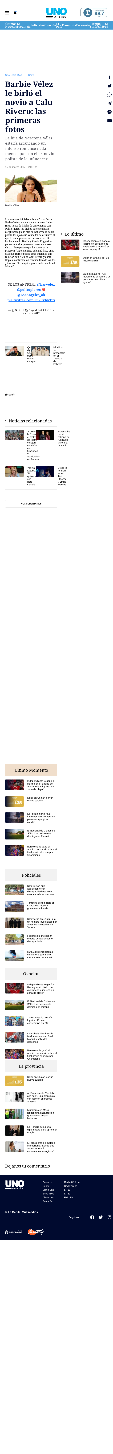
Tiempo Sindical (96, 25)
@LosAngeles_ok (31, 295)
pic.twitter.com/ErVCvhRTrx (31, 300)
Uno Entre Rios (13, 75)
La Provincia (24, 25)
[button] (7, 12)
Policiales (37, 25)
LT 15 (106, 25)
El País (59, 25)
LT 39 (103, 25)
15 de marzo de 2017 (38, 312)
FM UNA (69, 1197)
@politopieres (29, 289)
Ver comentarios (31, 504)
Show (31, 75)
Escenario (83, 25)
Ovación (50, 25)
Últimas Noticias (11, 25)
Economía (69, 25)
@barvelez (46, 284)
